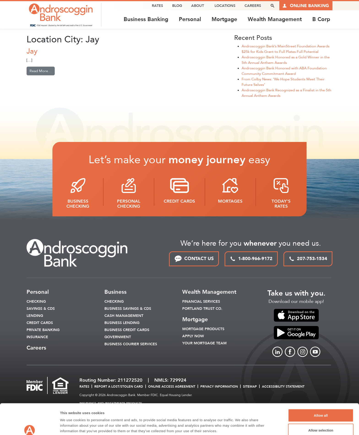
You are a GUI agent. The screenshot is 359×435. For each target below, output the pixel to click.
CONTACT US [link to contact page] (194, 258)
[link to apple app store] (296, 315)
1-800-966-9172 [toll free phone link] (251, 259)
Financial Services (201, 301)
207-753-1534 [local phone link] (308, 259)
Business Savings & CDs (127, 308)
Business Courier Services (130, 344)
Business (115, 292)
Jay (32, 51)
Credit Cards (40, 322)
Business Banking (146, 19)
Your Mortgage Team (204, 343)
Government (117, 337)
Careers (253, 5)
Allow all (321, 393)
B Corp (321, 19)
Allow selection (320, 408)
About (197, 5)
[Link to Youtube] (315, 352)
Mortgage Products (203, 329)
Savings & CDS (41, 308)
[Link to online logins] (305, 5)
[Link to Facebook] (290, 352)
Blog (177, 5)
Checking (36, 301)
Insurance (37, 337)
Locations (225, 5)
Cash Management (123, 315)
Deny (321, 423)
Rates (157, 5)
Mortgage (224, 19)
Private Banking (43, 329)
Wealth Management (275, 19)
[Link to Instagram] (302, 352)
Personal (190, 19)
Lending (35, 315)
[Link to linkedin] (277, 352)
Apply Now (193, 336)
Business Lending (121, 322)
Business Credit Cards (126, 329)
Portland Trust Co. (202, 308)
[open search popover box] (272, 5)
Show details (240, 423)
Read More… (42, 70)
